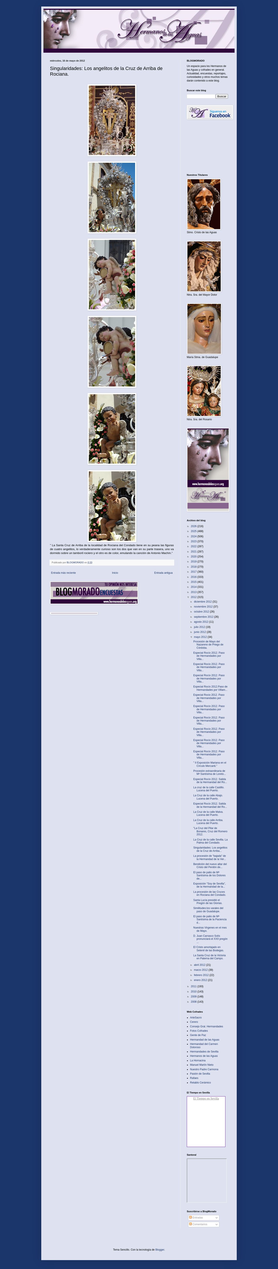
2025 (194, 531)
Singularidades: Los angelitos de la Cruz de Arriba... (210, 849)
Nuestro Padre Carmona (204, 1069)
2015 (194, 581)
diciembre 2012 (203, 601)
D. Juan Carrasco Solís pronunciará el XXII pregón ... (210, 939)
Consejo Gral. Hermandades (206, 1026)
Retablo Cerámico (200, 1082)
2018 (194, 566)
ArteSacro (196, 1017)
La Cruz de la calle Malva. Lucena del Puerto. (208, 813)
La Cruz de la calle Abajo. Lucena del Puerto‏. (208, 797)
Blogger (159, 1249)
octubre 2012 (202, 611)
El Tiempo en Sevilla (206, 1098)
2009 (194, 996)
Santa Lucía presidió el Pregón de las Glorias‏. (207, 902)
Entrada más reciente (63, 572)
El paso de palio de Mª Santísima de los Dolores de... (209, 875)
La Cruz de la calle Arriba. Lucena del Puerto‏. (208, 822)
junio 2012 (200, 632)
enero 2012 (201, 980)
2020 (194, 556)
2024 (194, 536)
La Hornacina (197, 1060)
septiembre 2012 (204, 616)
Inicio (115, 572)
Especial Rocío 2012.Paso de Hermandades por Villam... (210, 688)
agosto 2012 (201, 621)
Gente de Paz (198, 1035)
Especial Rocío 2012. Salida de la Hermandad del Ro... (210, 781)
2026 (194, 526)
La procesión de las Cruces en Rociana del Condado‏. (209, 893)
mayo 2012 (201, 637)
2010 (194, 991)
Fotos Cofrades (199, 1030)
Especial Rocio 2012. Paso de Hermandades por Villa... (208, 698)
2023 (194, 541)
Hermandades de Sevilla (204, 1051)
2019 (194, 561)
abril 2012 (200, 964)
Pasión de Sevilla (200, 1073)
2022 (194, 546)
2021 (194, 551)
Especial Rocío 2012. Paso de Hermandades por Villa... (209, 656)
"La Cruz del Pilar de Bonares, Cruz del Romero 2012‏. (210, 831)
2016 (194, 576)
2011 (194, 986)
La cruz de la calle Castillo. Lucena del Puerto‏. (208, 789)
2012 (194, 597)
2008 (194, 1001)
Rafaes (194, 1078)
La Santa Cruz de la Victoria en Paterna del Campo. (209, 957)
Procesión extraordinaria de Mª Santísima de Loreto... (209, 772)
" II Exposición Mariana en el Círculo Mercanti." (209, 764)
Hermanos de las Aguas (204, 1055)
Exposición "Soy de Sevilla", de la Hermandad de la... (209, 885)
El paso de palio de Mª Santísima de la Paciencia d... (210, 919)
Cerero (194, 1021)
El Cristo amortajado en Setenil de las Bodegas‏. (208, 949)
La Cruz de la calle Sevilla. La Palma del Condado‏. (210, 841)
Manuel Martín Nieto (201, 1064)
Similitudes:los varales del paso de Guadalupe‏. (208, 910)
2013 (194, 592)
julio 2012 (200, 627)
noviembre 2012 (203, 606)
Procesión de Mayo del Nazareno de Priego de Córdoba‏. (208, 644)
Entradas (196, 1217)
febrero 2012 (201, 975)
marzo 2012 (201, 969)
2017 (194, 571)
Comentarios (198, 1224)
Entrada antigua (163, 572)
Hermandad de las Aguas (204, 1039)
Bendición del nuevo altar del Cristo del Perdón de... (210, 866)
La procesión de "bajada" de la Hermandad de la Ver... (209, 857)
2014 (194, 586)
